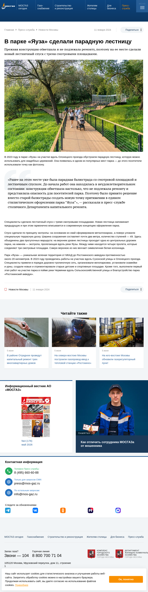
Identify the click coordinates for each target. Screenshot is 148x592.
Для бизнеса (117, 537)
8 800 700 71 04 (47, 555)
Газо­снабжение (35, 537)
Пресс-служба (136, 537)
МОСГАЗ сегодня (13, 537)
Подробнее (21, 585)
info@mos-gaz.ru (25, 494)
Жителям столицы (97, 537)
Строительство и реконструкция (65, 537)
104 (25, 555)
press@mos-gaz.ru (27, 483)
